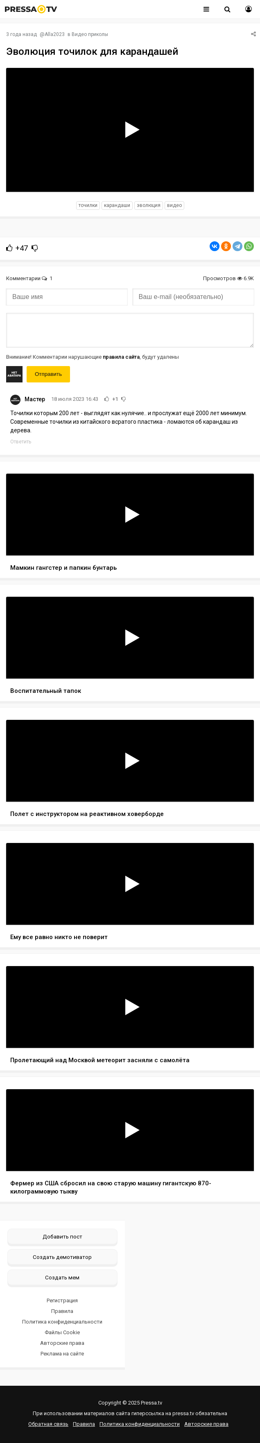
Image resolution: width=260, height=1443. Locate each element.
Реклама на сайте (62, 1354)
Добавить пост (62, 1236)
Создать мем (62, 1277)
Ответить (20, 442)
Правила (62, 1311)
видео (174, 205)
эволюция (149, 205)
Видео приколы (90, 34)
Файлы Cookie (62, 1332)
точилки (88, 205)
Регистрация (62, 1300)
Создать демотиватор (62, 1257)
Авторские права (62, 1343)
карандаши (117, 205)
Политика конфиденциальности (62, 1322)
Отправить (48, 374)
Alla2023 (55, 34)
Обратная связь (48, 1424)
